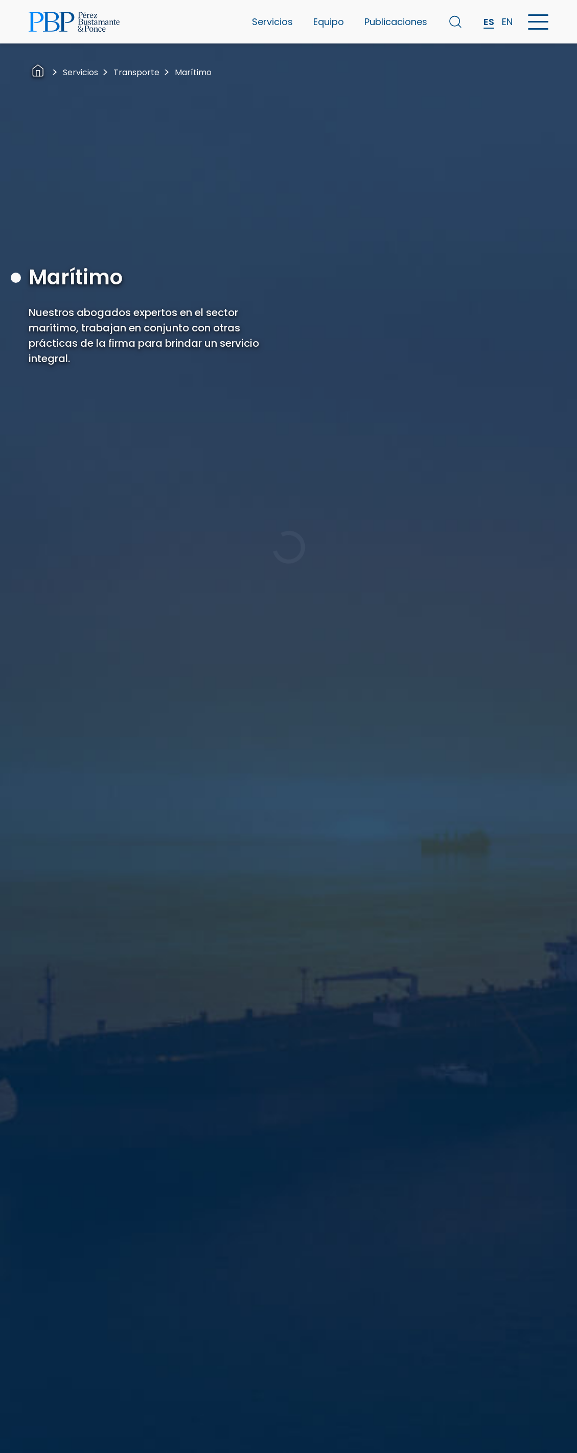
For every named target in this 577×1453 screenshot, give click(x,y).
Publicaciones (395, 21)
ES (488, 21)
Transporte (136, 72)
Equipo (328, 21)
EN (507, 21)
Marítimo (193, 72)
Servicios (272, 21)
